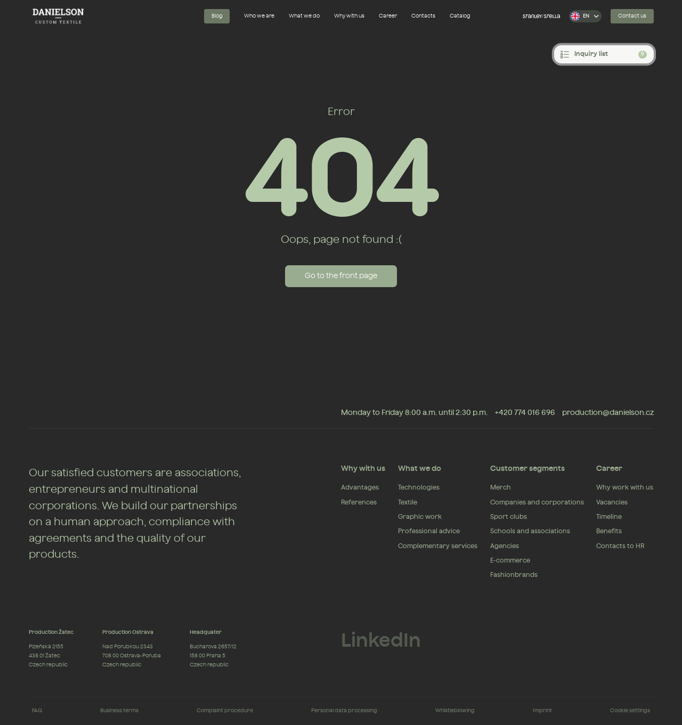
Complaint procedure (225, 710)
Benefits (609, 531)
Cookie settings (630, 710)
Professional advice (429, 531)
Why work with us (624, 487)
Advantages (360, 487)
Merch (500, 487)
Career (388, 16)
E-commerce (510, 560)
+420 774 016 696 (524, 413)
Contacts (423, 16)
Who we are (259, 16)
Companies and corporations (537, 502)
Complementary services (437, 546)
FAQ (37, 710)
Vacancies (612, 502)
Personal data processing (344, 710)
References (359, 502)
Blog (217, 16)
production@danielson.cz (608, 413)
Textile (407, 502)
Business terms (119, 710)
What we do (304, 16)
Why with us (349, 16)
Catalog (460, 16)
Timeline (609, 517)
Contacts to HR (620, 546)
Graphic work (420, 517)
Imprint (542, 710)
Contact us (632, 16)
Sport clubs (508, 517)
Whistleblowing (455, 710)
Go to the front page (341, 276)
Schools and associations (530, 531)
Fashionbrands (514, 575)
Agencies (504, 546)
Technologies (419, 487)
